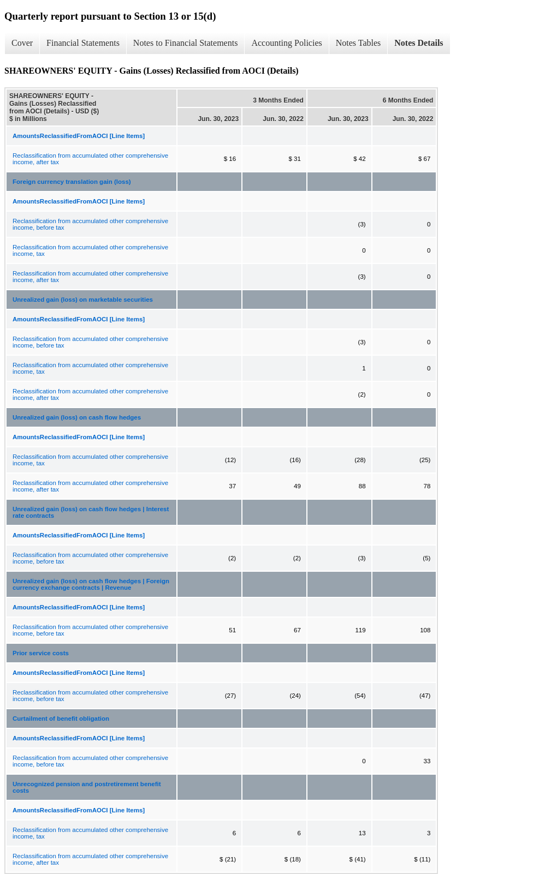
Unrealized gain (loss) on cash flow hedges (77, 417)
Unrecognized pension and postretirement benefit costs (87, 787)
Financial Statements (83, 42)
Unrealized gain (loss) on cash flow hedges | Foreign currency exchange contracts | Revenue (91, 584)
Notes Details (418, 42)
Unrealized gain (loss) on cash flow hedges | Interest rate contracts (91, 512)
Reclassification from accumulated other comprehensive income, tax (90, 250)
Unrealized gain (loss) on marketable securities (83, 299)
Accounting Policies (286, 42)
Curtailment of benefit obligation (61, 718)
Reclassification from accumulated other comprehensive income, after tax (90, 158)
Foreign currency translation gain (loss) (72, 181)
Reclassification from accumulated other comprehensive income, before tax (90, 224)
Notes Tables (358, 42)
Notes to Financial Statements (185, 42)
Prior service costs (41, 653)
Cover (22, 42)
